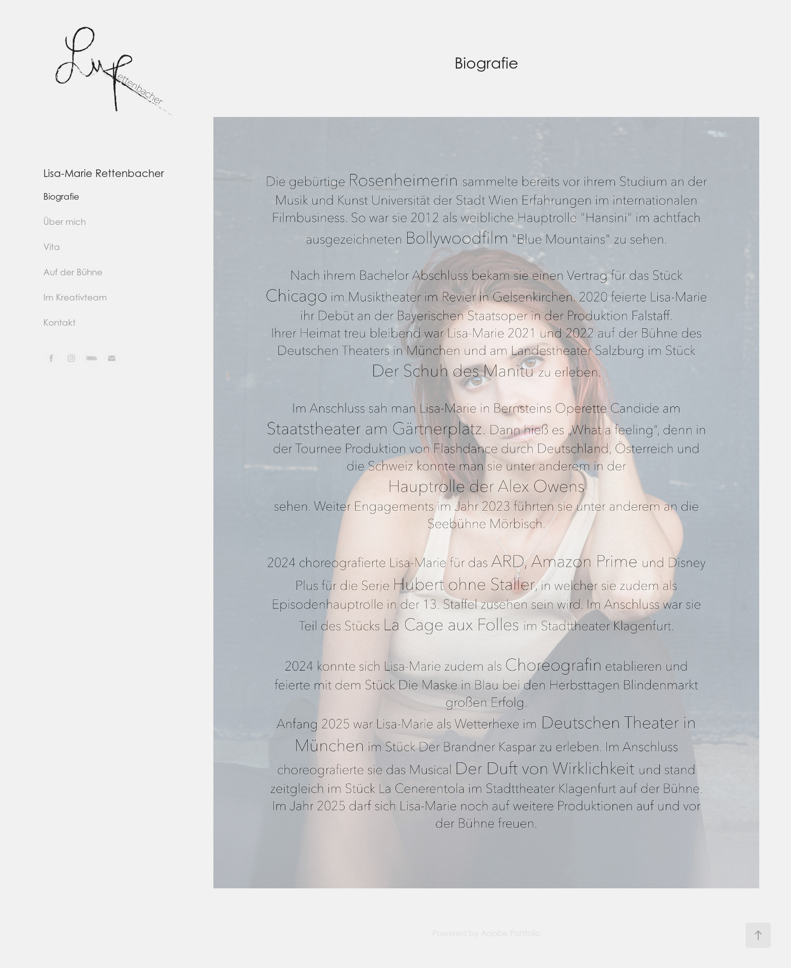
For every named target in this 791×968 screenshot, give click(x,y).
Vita (51, 247)
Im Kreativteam (75, 297)
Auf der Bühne (72, 272)
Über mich (64, 222)
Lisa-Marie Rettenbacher (103, 173)
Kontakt (59, 323)
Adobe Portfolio (510, 933)
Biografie (61, 197)
